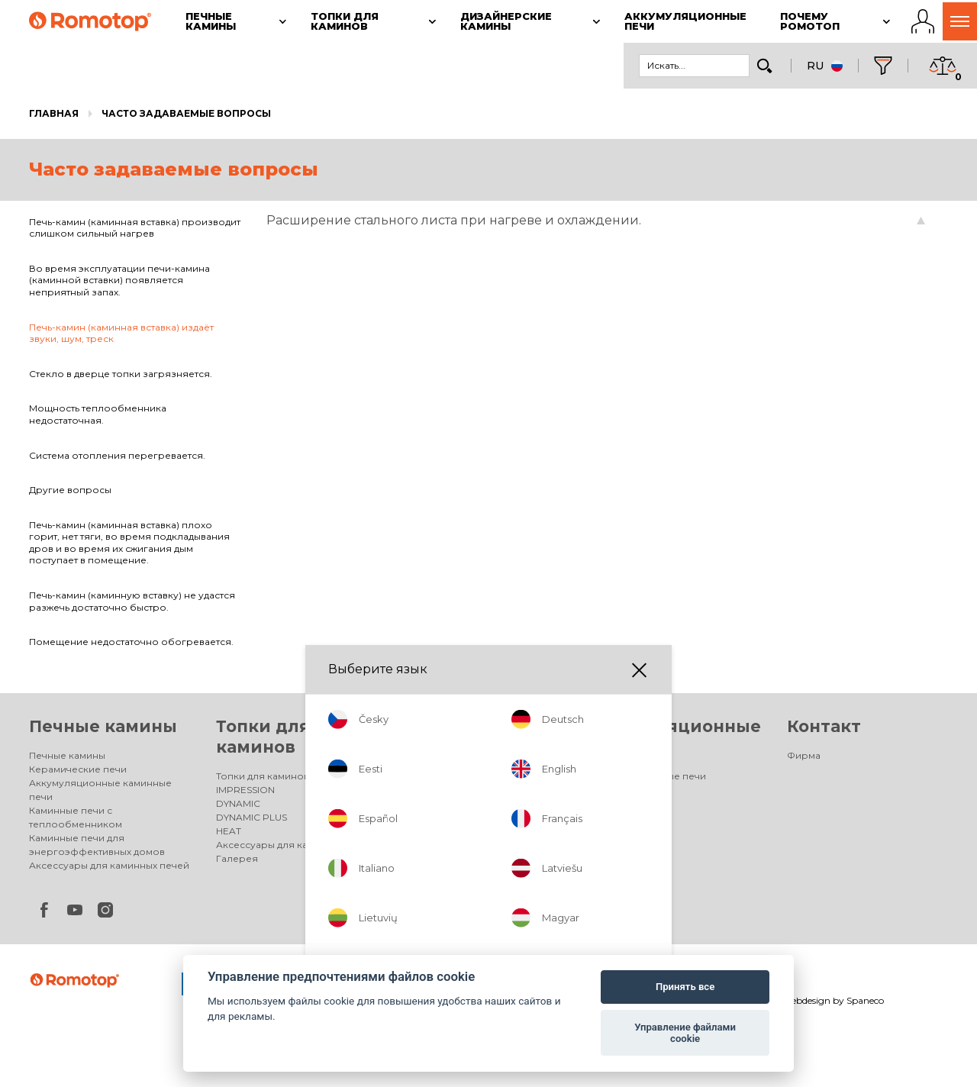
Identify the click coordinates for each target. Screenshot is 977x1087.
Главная (54, 113)
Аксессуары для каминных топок (296, 844)
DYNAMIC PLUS (251, 817)
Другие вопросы (70, 489)
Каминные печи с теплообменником (75, 817)
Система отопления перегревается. (117, 455)
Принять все (685, 986)
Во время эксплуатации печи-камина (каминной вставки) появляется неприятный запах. (119, 280)
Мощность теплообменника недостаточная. (97, 414)
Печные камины (103, 726)
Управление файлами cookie (685, 1033)
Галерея (237, 858)
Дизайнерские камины (457, 776)
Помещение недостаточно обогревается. (131, 641)
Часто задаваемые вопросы (186, 113)
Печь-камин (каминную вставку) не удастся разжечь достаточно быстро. (132, 601)
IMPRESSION (245, 789)
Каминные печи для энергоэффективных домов (97, 844)
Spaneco (865, 1000)
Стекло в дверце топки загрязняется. (120, 373)
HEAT (228, 831)
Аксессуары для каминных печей (109, 865)
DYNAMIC (238, 803)
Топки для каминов (262, 776)
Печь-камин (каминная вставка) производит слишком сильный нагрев (134, 228)
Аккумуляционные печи (647, 776)
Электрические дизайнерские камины (476, 796)
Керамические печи (78, 769)
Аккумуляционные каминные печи (100, 789)
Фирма (804, 755)
